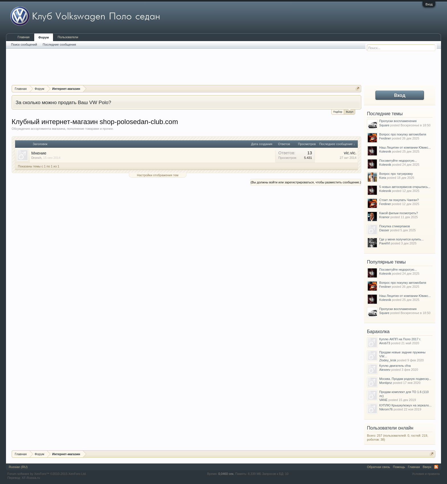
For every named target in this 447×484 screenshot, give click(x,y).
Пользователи (68, 37)
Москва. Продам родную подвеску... (405, 378)
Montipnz (385, 382)
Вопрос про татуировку (396, 173)
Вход (428, 4)
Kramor (384, 217)
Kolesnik (385, 151)
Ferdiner (385, 138)
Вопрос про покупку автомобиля (402, 134)
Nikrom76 (386, 409)
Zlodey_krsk (387, 360)
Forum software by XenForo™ (47, 473)
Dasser (384, 230)
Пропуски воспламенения (397, 121)
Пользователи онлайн (390, 428)
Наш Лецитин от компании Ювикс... (405, 147)
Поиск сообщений (24, 44)
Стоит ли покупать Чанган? (399, 200)
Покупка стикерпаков (394, 226)
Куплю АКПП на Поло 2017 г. (400, 339)
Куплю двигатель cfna (395, 365)
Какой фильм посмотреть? (398, 213)
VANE (383, 400)
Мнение (38, 153)
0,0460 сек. (226, 473)
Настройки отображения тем (157, 175)
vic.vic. (350, 153)
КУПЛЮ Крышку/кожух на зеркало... (405, 405)
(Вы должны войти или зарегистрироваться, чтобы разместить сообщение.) (306, 182)
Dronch (36, 157)
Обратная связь (378, 467)
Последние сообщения (59, 44)
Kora (382, 177)
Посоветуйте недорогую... (398, 160)
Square (384, 125)
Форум (43, 37)
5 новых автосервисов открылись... (404, 187)
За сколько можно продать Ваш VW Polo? (63, 102)
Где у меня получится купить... (401, 239)
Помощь (399, 467)
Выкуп (349, 111)
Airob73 (384, 343)
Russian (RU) (18, 467)
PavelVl (384, 243)
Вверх (427, 467)
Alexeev (384, 369)
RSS (436, 467)
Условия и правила (426, 473)
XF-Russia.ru (31, 477)
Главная (24, 37)
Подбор (337, 111)
